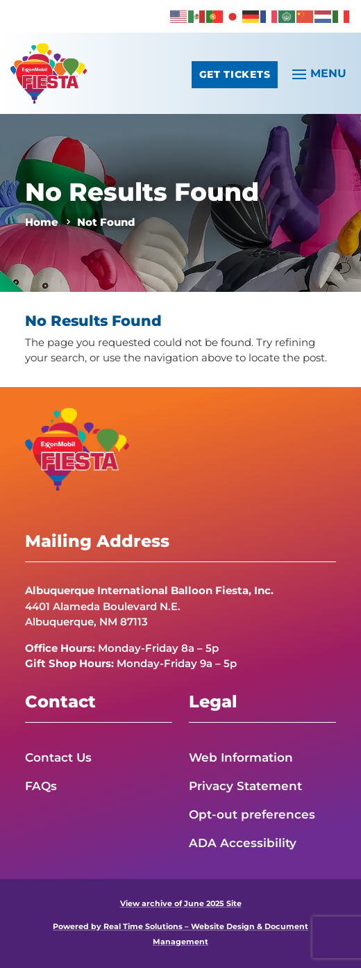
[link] (179, 15)
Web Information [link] (241, 757)
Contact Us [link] (58, 757)
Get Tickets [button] (234, 74)
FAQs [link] (41, 786)
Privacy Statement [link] (245, 786)
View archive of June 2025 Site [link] (181, 903)
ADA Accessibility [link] (242, 843)
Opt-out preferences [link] (252, 814)
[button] (317, 73)
